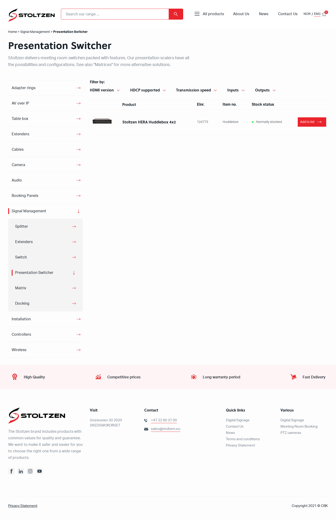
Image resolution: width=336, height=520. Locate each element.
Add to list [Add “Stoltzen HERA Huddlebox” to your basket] (307, 122)
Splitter (21, 226)
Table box (20, 119)
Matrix (20, 288)
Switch (21, 257)
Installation (21, 319)
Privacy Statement (240, 445)
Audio (17, 180)
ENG (317, 14)
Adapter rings (23, 88)
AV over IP (20, 103)
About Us (241, 14)
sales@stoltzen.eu (165, 429)
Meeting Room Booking (299, 426)
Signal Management (35, 32)
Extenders (20, 134)
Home (12, 32)
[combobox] (122, 14)
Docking (22, 303)
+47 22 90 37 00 (164, 420)
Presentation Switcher (34, 273)
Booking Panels (25, 196)
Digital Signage (238, 420)
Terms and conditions (243, 439)
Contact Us (288, 14)
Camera (18, 165)
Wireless (19, 350)
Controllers (21, 334)
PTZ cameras (290, 433)
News (263, 14)
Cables (18, 149)
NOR (307, 14)
